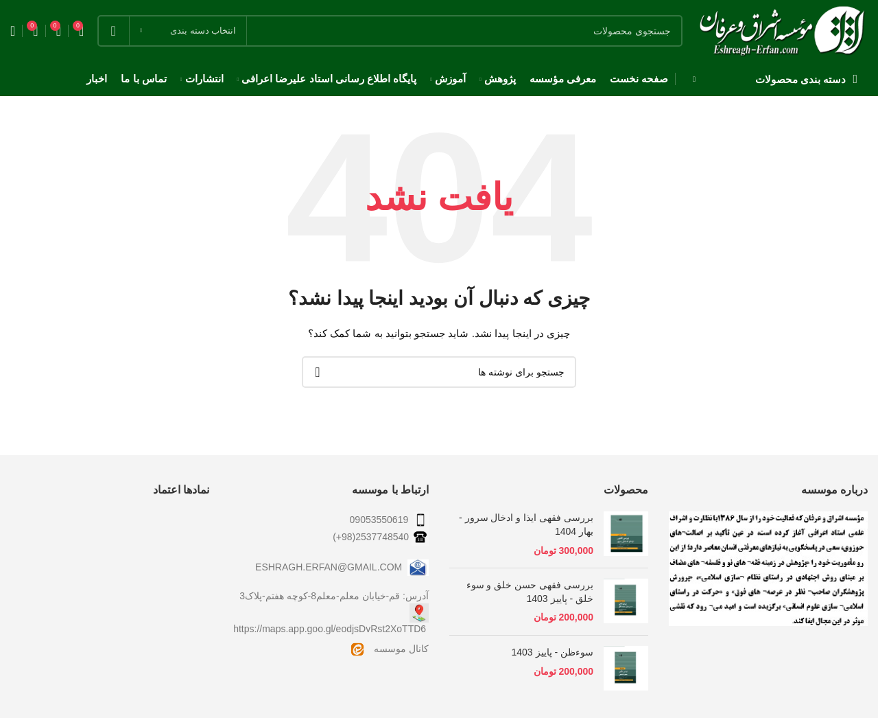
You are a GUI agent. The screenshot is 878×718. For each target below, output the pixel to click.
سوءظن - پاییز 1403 (553, 652)
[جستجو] (390, 31)
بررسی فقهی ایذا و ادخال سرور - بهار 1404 (526, 524)
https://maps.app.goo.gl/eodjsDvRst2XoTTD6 (329, 628)
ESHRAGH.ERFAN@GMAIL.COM (342, 566)
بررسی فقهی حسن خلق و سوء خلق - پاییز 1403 (529, 591)
